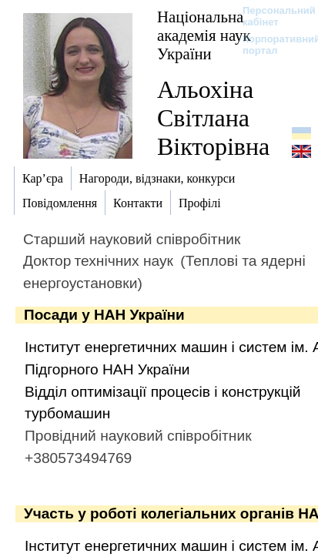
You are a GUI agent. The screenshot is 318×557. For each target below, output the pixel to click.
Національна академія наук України (204, 35)
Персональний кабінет (271, 16)
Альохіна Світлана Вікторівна (213, 117)
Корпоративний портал (271, 44)
